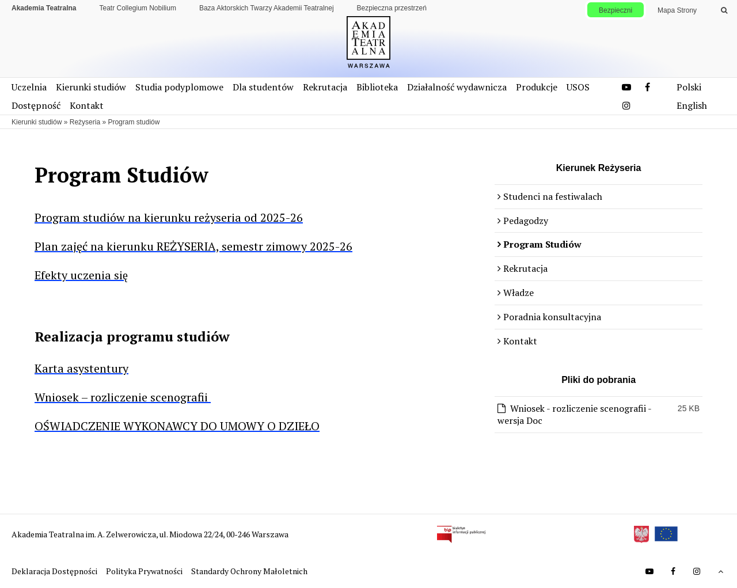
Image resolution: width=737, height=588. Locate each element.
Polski (689, 87)
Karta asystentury (81, 368)
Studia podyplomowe (179, 87)
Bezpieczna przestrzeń (392, 8)
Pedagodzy (525, 220)
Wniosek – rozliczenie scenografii (123, 397)
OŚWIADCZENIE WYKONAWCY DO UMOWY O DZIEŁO (177, 426)
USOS (578, 87)
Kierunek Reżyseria (598, 168)
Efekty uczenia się (81, 275)
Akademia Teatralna (44, 8)
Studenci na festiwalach (552, 196)
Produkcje (536, 87)
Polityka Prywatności (145, 571)
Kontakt (87, 105)
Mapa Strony (677, 10)
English (692, 105)
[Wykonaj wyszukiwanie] (724, 10)
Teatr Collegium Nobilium (138, 8)
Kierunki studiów (91, 87)
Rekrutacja (325, 87)
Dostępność (36, 105)
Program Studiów (542, 244)
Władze (518, 292)
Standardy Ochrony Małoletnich (249, 571)
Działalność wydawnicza (457, 87)
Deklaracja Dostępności (55, 571)
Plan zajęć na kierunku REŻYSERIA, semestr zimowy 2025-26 (193, 246)
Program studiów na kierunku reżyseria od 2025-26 (169, 217)
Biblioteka (377, 87)
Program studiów (133, 122)
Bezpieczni (615, 10)
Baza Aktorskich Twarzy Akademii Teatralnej (266, 8)
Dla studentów (263, 87)
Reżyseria (85, 122)
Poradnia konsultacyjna (552, 316)
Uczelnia (29, 87)
